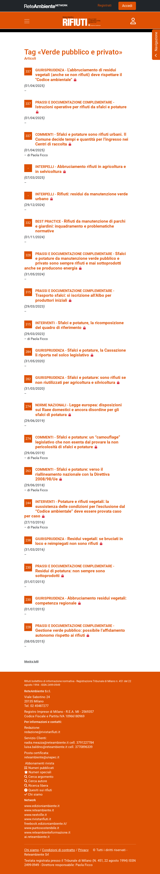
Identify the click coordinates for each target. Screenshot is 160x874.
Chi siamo (33, 794)
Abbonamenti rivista (39, 763)
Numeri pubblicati (39, 768)
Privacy (83, 850)
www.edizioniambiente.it (42, 806)
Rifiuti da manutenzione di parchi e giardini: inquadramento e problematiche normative (80, 226)
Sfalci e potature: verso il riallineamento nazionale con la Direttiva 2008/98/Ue (72, 474)
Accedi (127, 6)
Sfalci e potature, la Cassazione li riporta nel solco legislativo (80, 352)
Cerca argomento (38, 777)
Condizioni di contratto (58, 850)
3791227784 (85, 743)
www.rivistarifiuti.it (37, 819)
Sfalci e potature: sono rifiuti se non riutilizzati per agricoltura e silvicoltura (80, 380)
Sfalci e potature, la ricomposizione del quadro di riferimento (79, 325)
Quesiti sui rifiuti (38, 790)
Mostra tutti (31, 661)
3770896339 (83, 747)
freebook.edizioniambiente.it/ (45, 824)
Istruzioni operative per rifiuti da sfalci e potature (80, 107)
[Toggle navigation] (26, 21)
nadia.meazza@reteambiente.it (46, 743)
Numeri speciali (37, 772)
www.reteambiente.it (39, 810)
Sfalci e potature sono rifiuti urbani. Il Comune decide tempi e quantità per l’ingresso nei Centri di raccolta (81, 139)
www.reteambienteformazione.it (47, 832)
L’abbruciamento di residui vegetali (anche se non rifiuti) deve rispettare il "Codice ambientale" (78, 75)
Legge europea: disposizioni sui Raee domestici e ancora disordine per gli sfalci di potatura (78, 410)
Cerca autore (35, 781)
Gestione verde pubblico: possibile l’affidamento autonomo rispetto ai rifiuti (80, 633)
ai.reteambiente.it (37, 837)
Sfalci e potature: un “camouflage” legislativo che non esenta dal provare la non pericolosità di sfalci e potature (77, 442)
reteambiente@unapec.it (41, 757)
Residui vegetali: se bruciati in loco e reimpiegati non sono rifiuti (79, 541)
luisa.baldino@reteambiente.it (45, 747)
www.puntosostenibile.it (41, 828)
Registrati (105, 5)
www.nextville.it (35, 815)
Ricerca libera (36, 786)
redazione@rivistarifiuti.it (42, 732)
